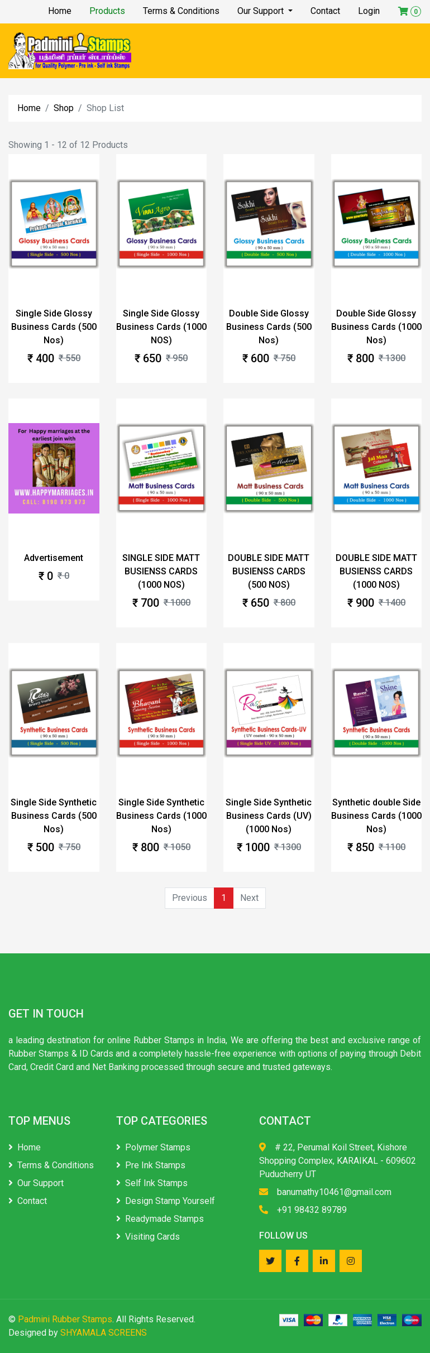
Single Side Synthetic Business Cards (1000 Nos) (161, 815)
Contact (325, 11)
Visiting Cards (148, 1236)
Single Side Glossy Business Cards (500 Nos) (54, 327)
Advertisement (53, 558)
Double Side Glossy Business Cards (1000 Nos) (376, 327)
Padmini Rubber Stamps (65, 1319)
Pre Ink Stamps (150, 1165)
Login (369, 11)
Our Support (261, 11)
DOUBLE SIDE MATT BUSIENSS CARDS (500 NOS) (268, 571)
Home (59, 11)
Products (107, 11)
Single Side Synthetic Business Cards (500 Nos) (54, 815)
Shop (64, 108)
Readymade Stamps (160, 1218)
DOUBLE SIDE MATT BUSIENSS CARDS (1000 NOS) (376, 571)
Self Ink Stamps (152, 1183)
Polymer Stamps (153, 1147)
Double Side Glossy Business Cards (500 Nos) (269, 327)
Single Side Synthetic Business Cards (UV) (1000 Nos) (269, 815)
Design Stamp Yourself (165, 1201)
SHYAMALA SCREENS (103, 1332)
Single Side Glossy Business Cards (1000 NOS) (161, 327)
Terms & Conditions (181, 11)
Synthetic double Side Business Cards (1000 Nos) (376, 815)
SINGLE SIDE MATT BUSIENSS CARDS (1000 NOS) (161, 571)
